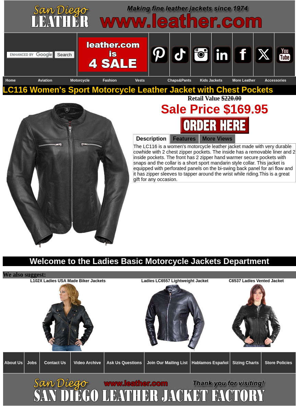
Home (10, 80)
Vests (140, 80)
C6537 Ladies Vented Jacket (256, 280)
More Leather (244, 80)
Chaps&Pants (179, 80)
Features (184, 139)
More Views (217, 139)
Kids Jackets (211, 80)
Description (151, 139)
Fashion (110, 80)
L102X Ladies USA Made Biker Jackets (68, 280)
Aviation (45, 80)
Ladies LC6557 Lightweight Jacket (174, 280)
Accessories (275, 80)
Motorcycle (80, 80)
